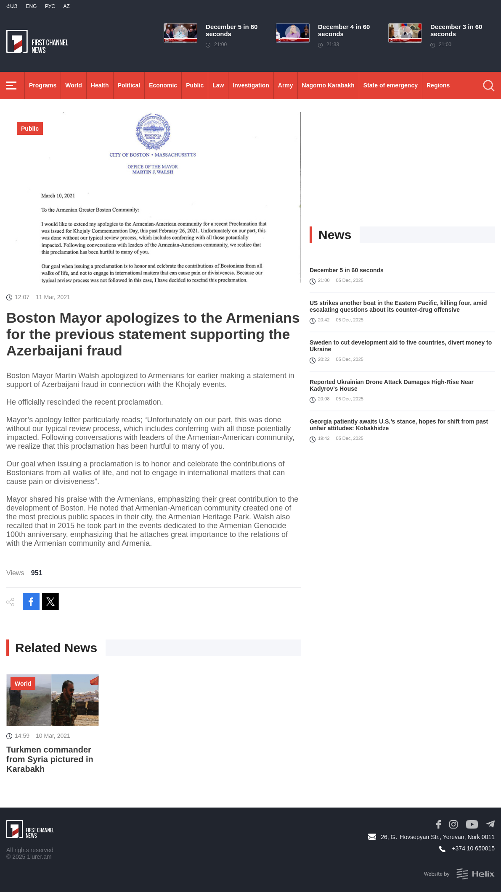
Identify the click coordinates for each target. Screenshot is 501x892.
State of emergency (390, 85)
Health (100, 85)
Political (129, 85)
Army (285, 85)
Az (66, 6)
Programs (42, 85)
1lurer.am (39, 856)
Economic (163, 85)
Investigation (251, 85)
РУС (50, 6)
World (73, 85)
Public (195, 85)
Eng (31, 6)
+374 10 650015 (473, 848)
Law (218, 85)
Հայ (12, 6)
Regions (438, 85)
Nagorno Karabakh (328, 85)
